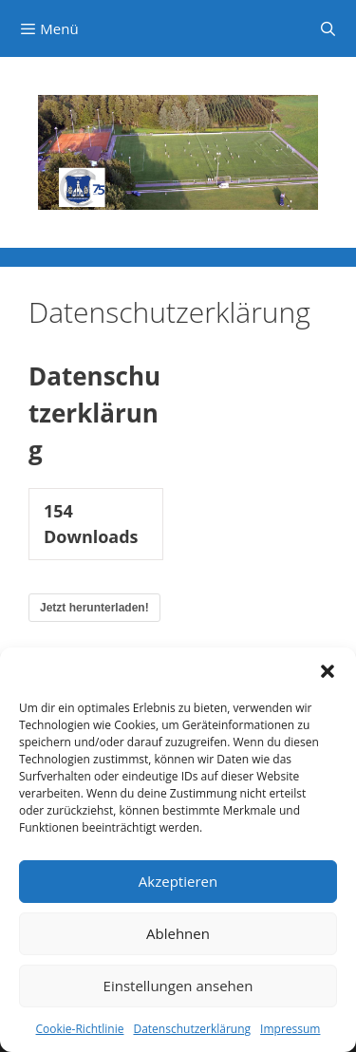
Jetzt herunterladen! (94, 607)
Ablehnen (178, 933)
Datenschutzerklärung (192, 1029)
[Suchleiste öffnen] (328, 28)
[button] (327, 671)
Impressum (290, 1029)
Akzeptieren (178, 881)
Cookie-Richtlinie (80, 1029)
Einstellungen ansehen (178, 985)
